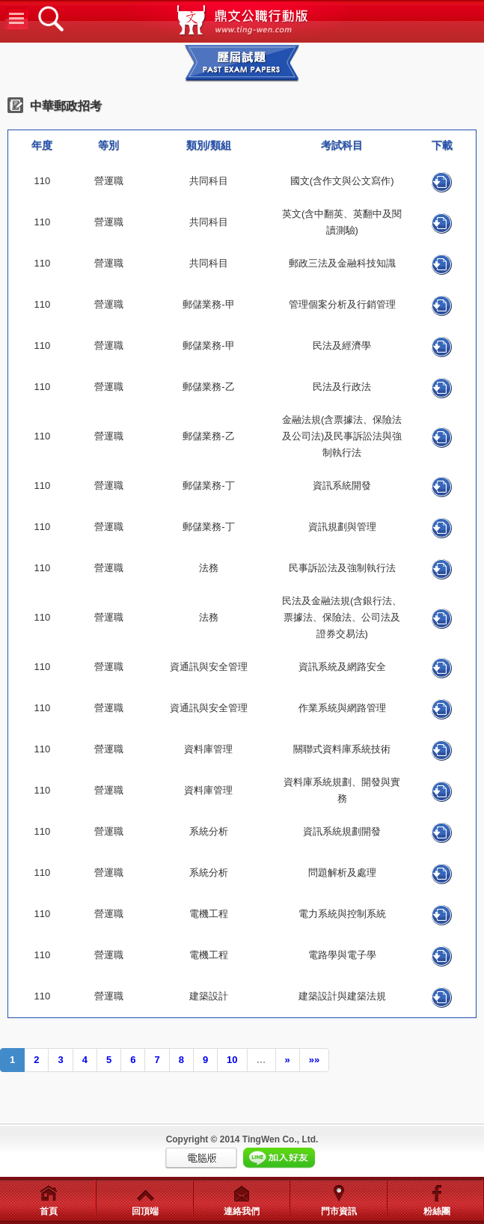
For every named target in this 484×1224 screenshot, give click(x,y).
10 (232, 1059)
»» (314, 1059)
